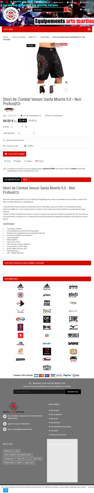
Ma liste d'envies (43, 2)
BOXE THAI (21, 459)
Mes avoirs (54, 419)
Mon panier (58, 2)
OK (6, 490)
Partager (17, 161)
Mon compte (26, 2)
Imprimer (30, 146)
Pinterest (39, 161)
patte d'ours (29, 463)
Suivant (66, 89)
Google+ (28, 161)
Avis (25, 179)
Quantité (6, 127)
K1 (29, 459)
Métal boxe (8, 451)
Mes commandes (56, 415)
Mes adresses (55, 423)
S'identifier (84, 2)
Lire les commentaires (32, 116)
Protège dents (9, 459)
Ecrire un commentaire (54, 116)
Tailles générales (9, 133)
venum (17, 451)
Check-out (71, 2)
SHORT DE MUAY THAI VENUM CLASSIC (17, 455)
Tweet (7, 161)
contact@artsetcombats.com (22, 429)
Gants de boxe (9, 463)
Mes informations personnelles (61, 427)
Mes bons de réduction (58, 435)
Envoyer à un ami (12, 146)
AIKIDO (19, 463)
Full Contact (37, 459)
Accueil (5, 37)
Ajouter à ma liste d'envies (15, 140)
